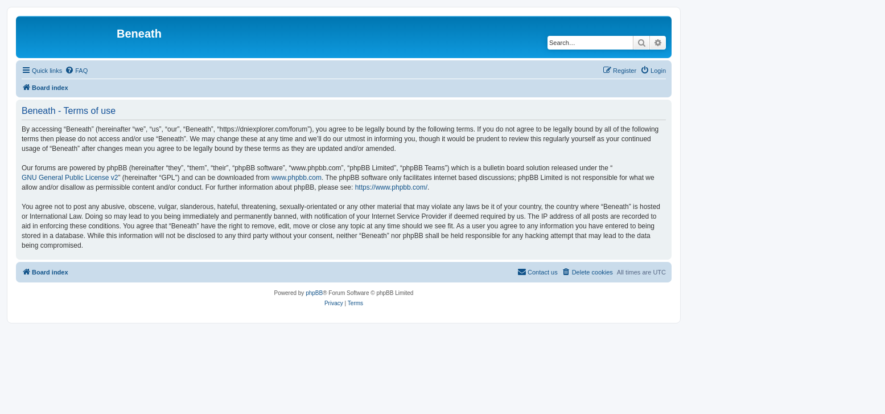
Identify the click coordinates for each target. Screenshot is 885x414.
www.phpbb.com (296, 178)
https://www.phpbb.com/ (391, 187)
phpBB (314, 293)
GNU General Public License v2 (70, 178)
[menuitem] (76, 70)
